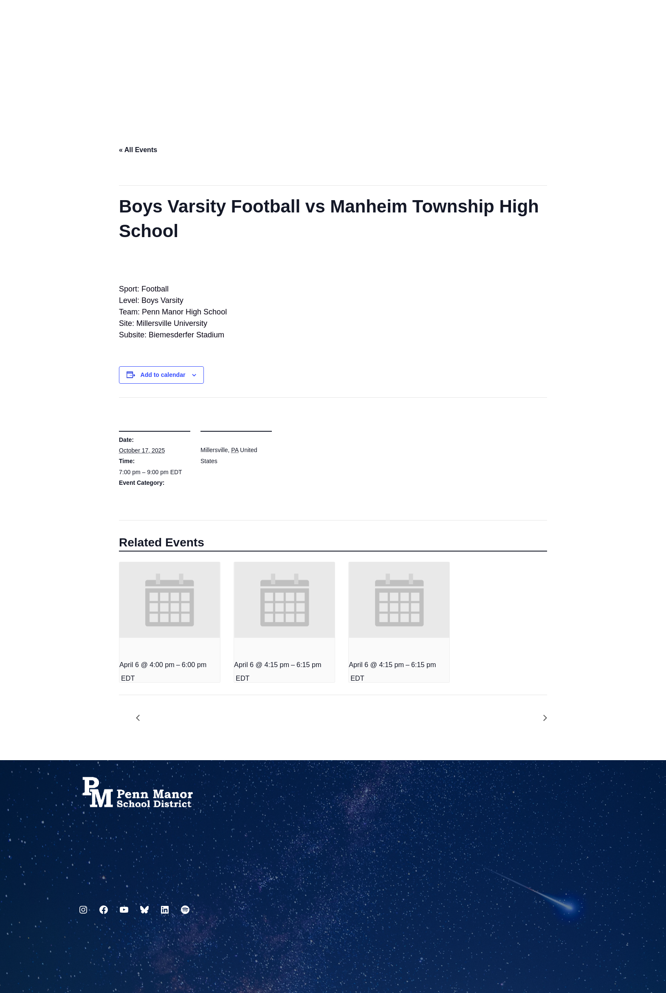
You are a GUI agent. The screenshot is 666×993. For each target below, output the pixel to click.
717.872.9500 (78, 890)
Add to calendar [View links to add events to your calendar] (163, 374)
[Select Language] (582, 18)
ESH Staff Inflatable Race (142, 718)
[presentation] (169, 600)
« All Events (138, 149)
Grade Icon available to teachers (540, 718)
